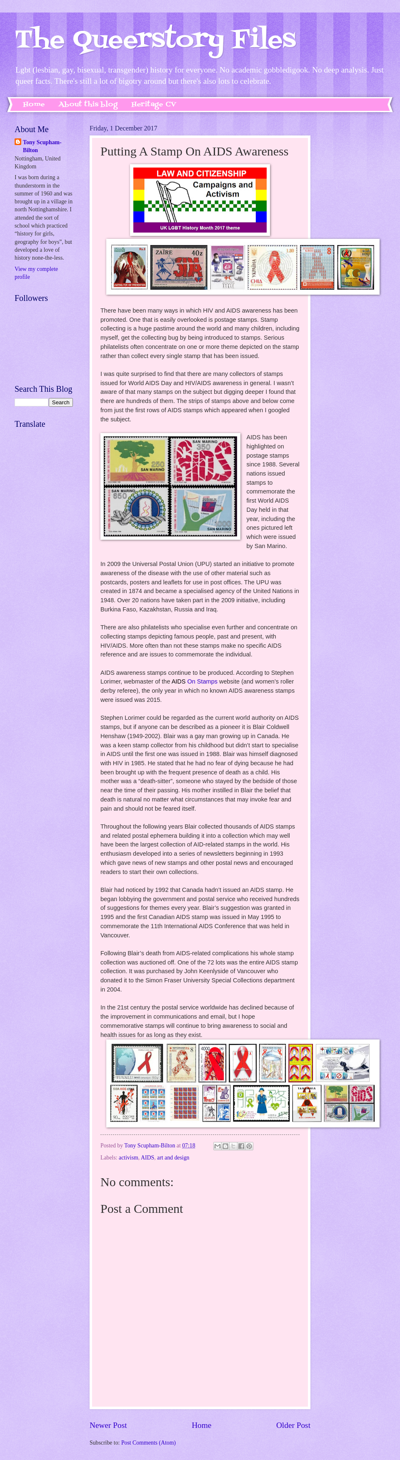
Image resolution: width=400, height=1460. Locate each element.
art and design (173, 1157)
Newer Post (108, 1425)
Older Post (293, 1425)
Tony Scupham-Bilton (42, 146)
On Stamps (195, 681)
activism (128, 1157)
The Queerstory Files (155, 41)
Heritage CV (153, 105)
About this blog (88, 105)
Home (34, 105)
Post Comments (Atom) (148, 1443)
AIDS (147, 1157)
